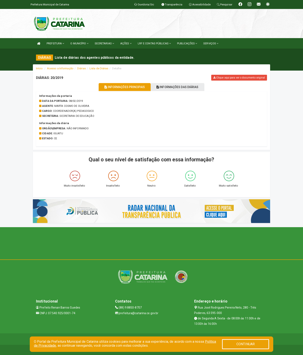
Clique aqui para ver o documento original (239, 77)
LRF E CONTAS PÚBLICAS (154, 43)
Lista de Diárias (98, 68)
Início (39, 68)
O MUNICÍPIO (79, 43)
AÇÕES (126, 43)
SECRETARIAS (104, 43)
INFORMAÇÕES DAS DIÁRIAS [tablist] (180, 87)
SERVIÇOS (210, 43)
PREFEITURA (55, 43)
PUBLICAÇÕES (187, 43)
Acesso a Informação (60, 68)
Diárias (81, 68)
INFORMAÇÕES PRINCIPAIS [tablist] (122, 87)
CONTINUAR (245, 344)
